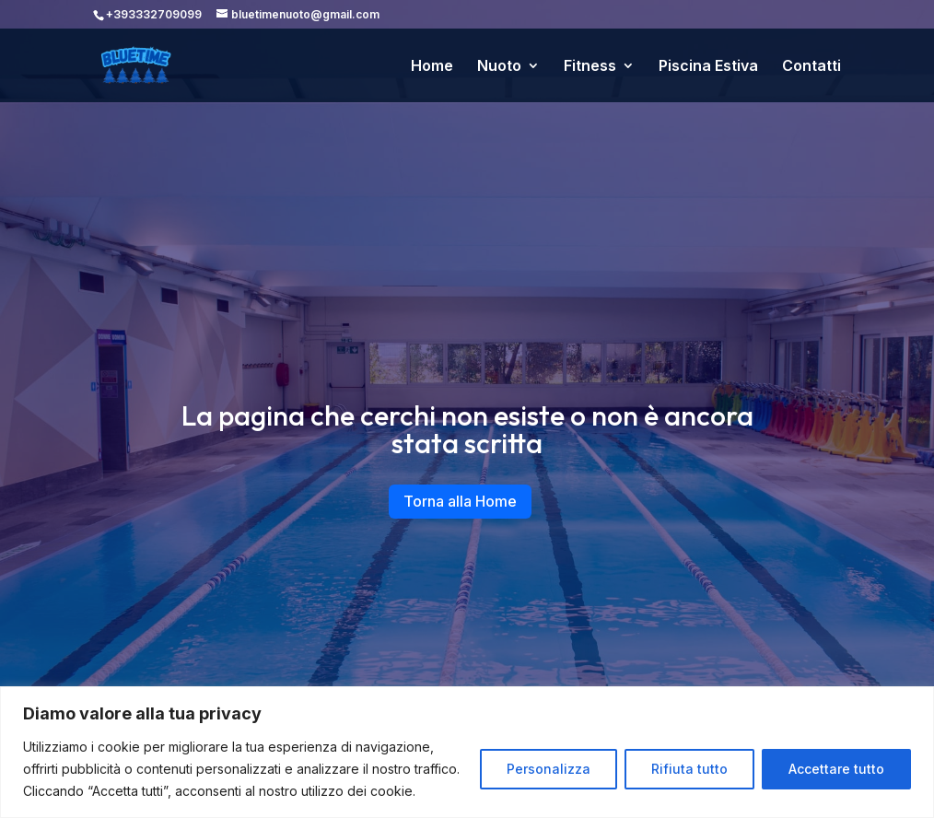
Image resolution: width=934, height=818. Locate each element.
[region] (467, 752)
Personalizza (548, 769)
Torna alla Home (460, 501)
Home (432, 67)
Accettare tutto (836, 769)
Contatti (811, 67)
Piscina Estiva (708, 67)
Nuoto (499, 67)
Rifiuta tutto (689, 769)
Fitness (590, 67)
